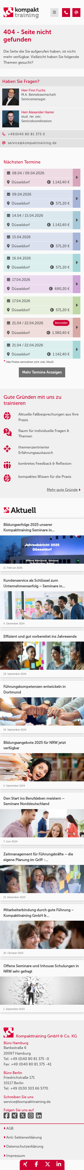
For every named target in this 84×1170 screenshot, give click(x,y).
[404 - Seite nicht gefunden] (66, 12)
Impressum (14, 1156)
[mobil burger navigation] (54, 12)
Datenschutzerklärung (23, 1146)
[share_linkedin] (59, 1165)
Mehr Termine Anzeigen (42, 372)
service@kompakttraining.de (27, 1102)
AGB (8, 1128)
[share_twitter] (47, 1165)
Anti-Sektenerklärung (23, 1137)
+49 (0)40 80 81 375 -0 (29, 1059)
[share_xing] (25, 1165)
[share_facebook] (36, 1165)
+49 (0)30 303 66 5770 (29, 1088)
